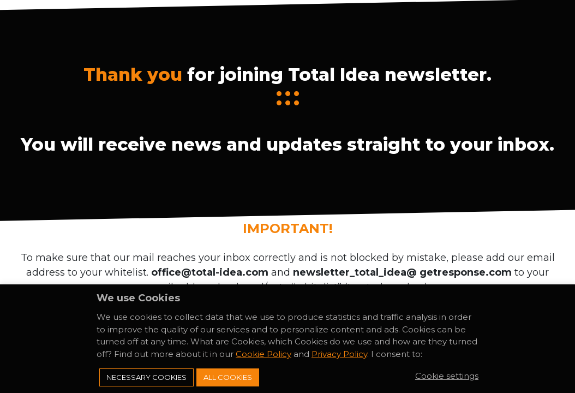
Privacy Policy (339, 354)
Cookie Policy (263, 354)
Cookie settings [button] (446, 376)
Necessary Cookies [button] (146, 377)
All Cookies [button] (227, 377)
